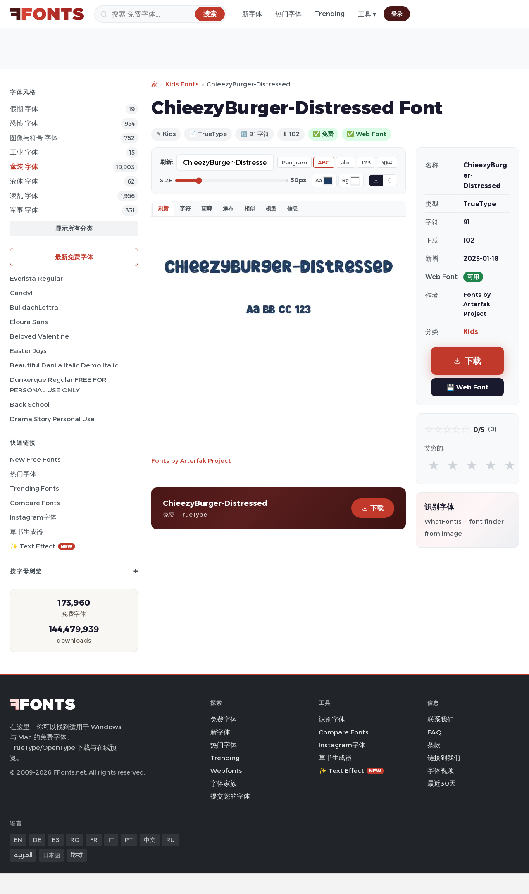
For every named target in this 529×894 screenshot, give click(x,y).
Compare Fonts (35, 503)
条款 (434, 745)
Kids (470, 332)
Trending (330, 14)
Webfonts (226, 771)
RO (74, 840)
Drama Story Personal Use (52, 419)
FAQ (434, 732)
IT (111, 840)
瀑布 (228, 208)
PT (129, 840)
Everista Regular (36, 278)
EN (18, 840)
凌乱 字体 (24, 196)
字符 (185, 208)
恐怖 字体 (24, 123)
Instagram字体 (33, 517)
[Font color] (328, 181)
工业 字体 (24, 152)
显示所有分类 (74, 228)
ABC (324, 162)
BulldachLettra (34, 307)
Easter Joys (28, 351)
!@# (387, 162)
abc (346, 162)
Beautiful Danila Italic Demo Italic (64, 365)
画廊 (206, 208)
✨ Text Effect (42, 546)
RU (170, 840)
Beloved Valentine (39, 336)
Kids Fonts (182, 84)
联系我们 (440, 719)
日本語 (51, 855)
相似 (249, 208)
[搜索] (160, 14)
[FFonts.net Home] (47, 14)
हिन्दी (77, 855)
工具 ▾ (367, 14)
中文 (149, 840)
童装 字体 (24, 167)
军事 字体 (24, 210)
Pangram (294, 162)
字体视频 (440, 771)
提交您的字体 (230, 796)
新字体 (252, 14)
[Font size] (231, 180)
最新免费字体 (74, 257)
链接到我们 (443, 758)
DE (37, 840)
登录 (397, 13)
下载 (373, 508)
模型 (271, 208)
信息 (292, 208)
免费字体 (223, 719)
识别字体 (332, 719)
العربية (23, 855)
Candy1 (21, 293)
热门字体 (288, 14)
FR (94, 840)
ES (56, 840)
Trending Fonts (34, 488)
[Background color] (355, 181)
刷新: (166, 162)
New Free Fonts (35, 459)
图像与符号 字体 (34, 138)
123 (366, 162)
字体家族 (223, 783)
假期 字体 (24, 109)
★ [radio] (434, 465)
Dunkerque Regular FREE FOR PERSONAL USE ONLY (58, 385)
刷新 (163, 208)
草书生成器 (26, 532)
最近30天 (441, 783)
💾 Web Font (467, 387)
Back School (30, 404)
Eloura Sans (29, 322)
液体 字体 (24, 181)
